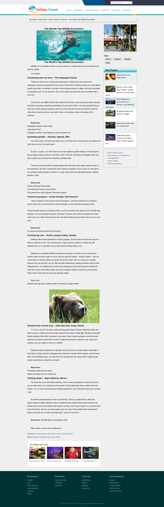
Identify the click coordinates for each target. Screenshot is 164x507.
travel (34, 19)
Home (69, 10)
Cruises (112, 480)
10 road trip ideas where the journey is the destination (53, 434)
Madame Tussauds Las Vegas (76, 461)
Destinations (78, 10)
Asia (29, 483)
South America (32, 488)
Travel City (126, 10)
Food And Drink (115, 485)
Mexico (108, 59)
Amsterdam (86, 480)
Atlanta (84, 483)
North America (54, 19)
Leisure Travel (114, 488)
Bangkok (85, 485)
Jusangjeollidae (113, 158)
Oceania (30, 491)
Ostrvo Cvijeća (113, 161)
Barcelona (85, 488)
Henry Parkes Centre (115, 153)
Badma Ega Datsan (115, 163)
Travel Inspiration (92, 10)
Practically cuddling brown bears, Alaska (46, 437)
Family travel (114, 483)
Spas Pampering (115, 491)
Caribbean (58, 483)
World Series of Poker (37, 461)
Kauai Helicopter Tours (90, 461)
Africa (29, 494)
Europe (30, 480)
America (64, 19)
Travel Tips (105, 10)
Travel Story (116, 10)
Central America (60, 480)
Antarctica (58, 485)
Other (108, 63)
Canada (127, 59)
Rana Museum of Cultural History (120, 155)
